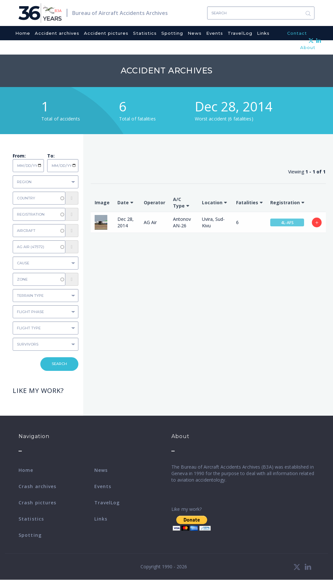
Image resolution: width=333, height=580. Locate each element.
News (195, 33)
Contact (297, 33)
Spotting (172, 33)
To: (51, 156)
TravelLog (240, 33)
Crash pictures (37, 502)
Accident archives (57, 33)
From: (19, 156)
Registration (285, 202)
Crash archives (37, 486)
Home (22, 33)
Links (263, 33)
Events (214, 33)
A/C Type (179, 202)
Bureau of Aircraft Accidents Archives (120, 13)
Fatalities (247, 202)
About (307, 47)
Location (212, 202)
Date (123, 202)
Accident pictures (106, 33)
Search (308, 13)
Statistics (145, 33)
